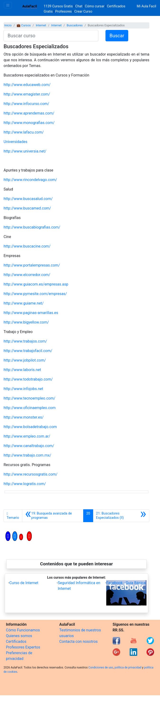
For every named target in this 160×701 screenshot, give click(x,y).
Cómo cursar (94, 6)
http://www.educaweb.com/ (27, 84)
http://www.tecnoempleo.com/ (29, 398)
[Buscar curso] (51, 35)
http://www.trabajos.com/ (25, 341)
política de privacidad (127, 667)
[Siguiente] (121, 515)
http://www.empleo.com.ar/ (27, 436)
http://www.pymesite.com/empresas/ (35, 293)
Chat (78, 6)
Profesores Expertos (23, 647)
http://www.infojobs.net (23, 388)
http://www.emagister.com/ (27, 94)
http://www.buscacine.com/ (27, 246)
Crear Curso (83, 12)
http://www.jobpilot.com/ (25, 360)
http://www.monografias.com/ (29, 122)
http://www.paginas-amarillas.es (31, 312)
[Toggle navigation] (8, 5)
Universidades (15, 141)
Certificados (16, 641)
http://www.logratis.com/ (25, 484)
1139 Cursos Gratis (58, 6)
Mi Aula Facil (146, 6)
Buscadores (74, 25)
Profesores (63, 12)
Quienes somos (19, 636)
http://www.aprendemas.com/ (29, 113)
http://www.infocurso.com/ (26, 103)
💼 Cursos (24, 25)
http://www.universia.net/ (25, 151)
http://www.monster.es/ (24, 417)
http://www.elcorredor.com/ (27, 274)
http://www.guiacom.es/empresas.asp (36, 284)
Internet (41, 25)
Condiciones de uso (100, 667)
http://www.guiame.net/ (24, 303)
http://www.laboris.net (22, 369)
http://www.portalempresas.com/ (32, 265)
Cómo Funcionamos (23, 630)
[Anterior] (52, 515)
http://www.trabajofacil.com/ (28, 350)
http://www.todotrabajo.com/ (28, 379)
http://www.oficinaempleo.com (29, 407)
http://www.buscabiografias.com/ (32, 227)
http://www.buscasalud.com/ (28, 198)
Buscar (117, 35)
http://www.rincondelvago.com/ (30, 179)
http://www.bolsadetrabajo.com (30, 426)
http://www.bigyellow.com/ (26, 322)
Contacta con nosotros (78, 641)
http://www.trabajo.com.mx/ (27, 455)
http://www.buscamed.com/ (27, 208)
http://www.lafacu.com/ (24, 132)
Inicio (8, 25)
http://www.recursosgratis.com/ (30, 474)
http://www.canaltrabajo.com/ (29, 445)
